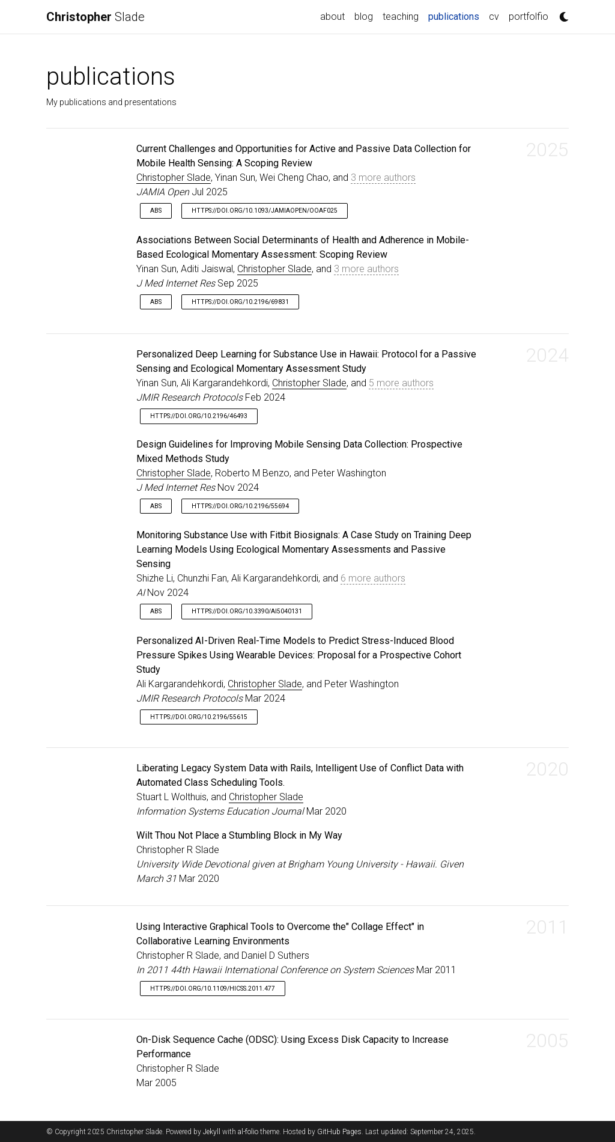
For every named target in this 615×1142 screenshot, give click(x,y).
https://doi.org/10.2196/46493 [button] (198, 416)
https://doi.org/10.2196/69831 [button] (240, 302)
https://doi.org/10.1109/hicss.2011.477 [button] (212, 988)
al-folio (248, 1132)
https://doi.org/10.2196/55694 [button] (240, 506)
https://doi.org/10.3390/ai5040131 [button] (247, 611)
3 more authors (383, 177)
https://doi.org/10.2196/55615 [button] (198, 717)
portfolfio (528, 16)
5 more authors (401, 383)
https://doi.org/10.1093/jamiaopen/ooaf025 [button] (265, 210)
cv (494, 16)
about (332, 16)
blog (363, 16)
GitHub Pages (339, 1132)
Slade (95, 17)
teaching (401, 16)
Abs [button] (156, 210)
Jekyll (211, 1132)
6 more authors (373, 578)
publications (456, 15)
